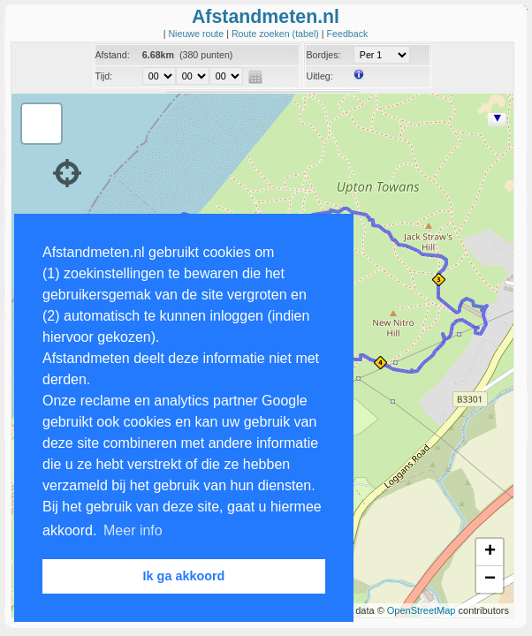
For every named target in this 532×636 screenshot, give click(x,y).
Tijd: (104, 76)
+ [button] (490, 552)
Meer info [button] (133, 530)
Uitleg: (319, 76)
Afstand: (112, 54)
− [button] (490, 579)
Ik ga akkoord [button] (184, 576)
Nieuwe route (197, 33)
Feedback (348, 33)
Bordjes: (323, 54)
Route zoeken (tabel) (277, 33)
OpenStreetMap (421, 610)
